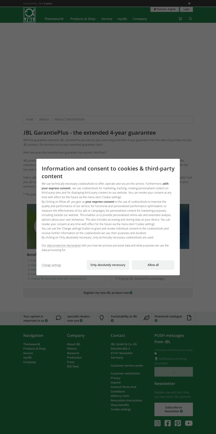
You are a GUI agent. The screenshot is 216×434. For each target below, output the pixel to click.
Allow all (153, 265)
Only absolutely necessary (107, 265)
